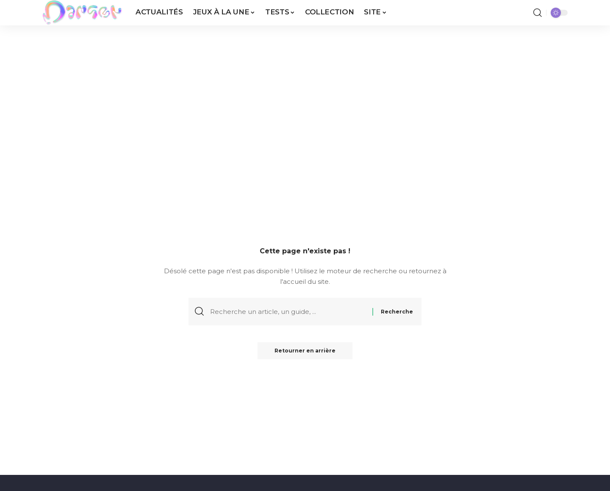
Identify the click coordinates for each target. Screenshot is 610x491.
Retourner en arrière (305, 350)
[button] (537, 13)
